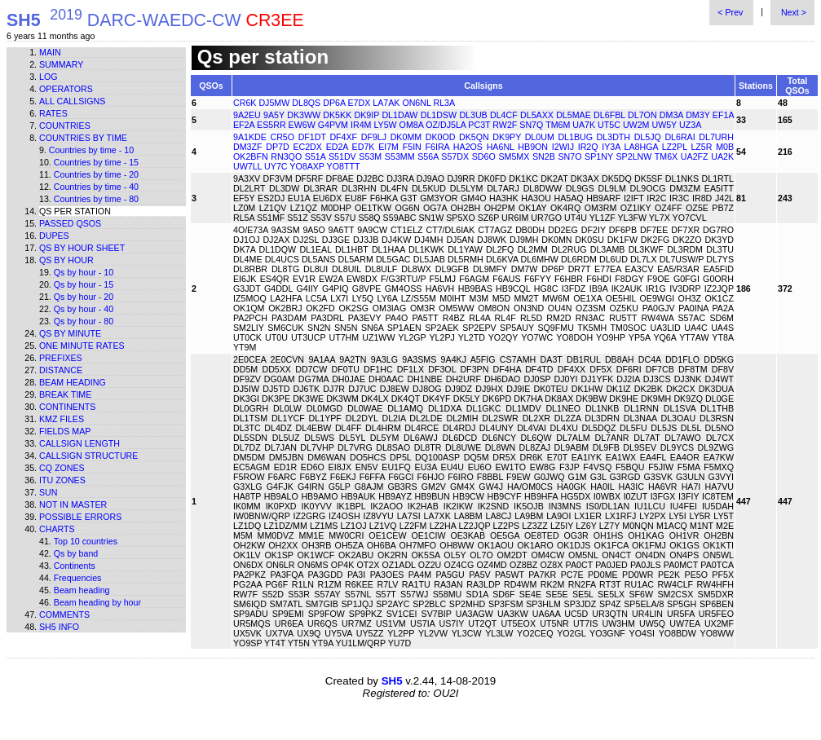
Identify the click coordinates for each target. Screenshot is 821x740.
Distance (60, 370)
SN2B (543, 156)
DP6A (334, 103)
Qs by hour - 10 (83, 272)
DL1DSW (439, 115)
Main (50, 52)
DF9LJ (373, 137)
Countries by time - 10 (91, 150)
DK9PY (506, 137)
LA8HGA (641, 147)
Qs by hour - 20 (83, 297)
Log (48, 76)
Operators (66, 89)
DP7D (277, 147)
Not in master (73, 504)
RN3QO (286, 156)
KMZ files (61, 419)
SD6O (484, 156)
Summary (61, 64)
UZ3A (690, 125)
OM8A (411, 125)
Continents (67, 407)
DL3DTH (613, 137)
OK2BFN (250, 156)
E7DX (358, 103)
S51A (315, 156)
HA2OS (468, 147)
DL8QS (306, 103)
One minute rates (82, 345)
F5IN (412, 147)
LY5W (384, 125)
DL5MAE (573, 115)
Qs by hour (66, 260)
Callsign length (79, 443)
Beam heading (72, 382)
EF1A (723, 115)
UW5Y (664, 125)
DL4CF (504, 115)
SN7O (569, 156)
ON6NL (416, 103)
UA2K (722, 156)
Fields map (64, 431)
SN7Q (531, 125)
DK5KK (337, 115)
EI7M (388, 147)
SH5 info (59, 627)
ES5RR (271, 125)
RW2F (504, 125)
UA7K (583, 125)
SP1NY (599, 156)
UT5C (609, 125)
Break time (65, 394)
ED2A (337, 147)
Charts (57, 529)
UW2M (636, 125)
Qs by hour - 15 (83, 284)
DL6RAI (679, 137)
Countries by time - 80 (96, 199)
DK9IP (367, 115)
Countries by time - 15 (96, 162)
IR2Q (588, 147)
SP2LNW (634, 156)
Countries (64, 125)
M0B (725, 147)
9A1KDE (250, 137)
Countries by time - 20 (96, 174)
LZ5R (701, 147)
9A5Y (274, 115)
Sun (48, 492)
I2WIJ (563, 147)
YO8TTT (343, 166)
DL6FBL (609, 115)
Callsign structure (88, 455)
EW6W (302, 125)
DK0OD (441, 137)
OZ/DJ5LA (446, 125)
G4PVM (333, 125)
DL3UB (473, 115)
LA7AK (386, 103)
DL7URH (716, 137)
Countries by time (83, 138)
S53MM (400, 156)
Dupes (54, 235)
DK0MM (406, 137)
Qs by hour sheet (82, 248)
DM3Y (697, 115)
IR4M (361, 125)
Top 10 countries (85, 541)
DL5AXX (537, 115)
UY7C (275, 166)
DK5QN (474, 137)
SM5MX (513, 156)
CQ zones (62, 468)
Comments (64, 614)
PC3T (479, 125)
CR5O (282, 137)
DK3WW (303, 115)
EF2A (243, 125)
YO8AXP (306, 166)
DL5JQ (647, 137)
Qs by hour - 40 (83, 309)
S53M (370, 156)
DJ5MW (273, 103)
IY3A (611, 147)
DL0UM (539, 137)
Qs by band (76, 553)
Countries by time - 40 (96, 187)
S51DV (342, 156)
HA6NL (500, 147)
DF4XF (343, 137)
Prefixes (60, 358)
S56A (427, 156)
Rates (53, 113)
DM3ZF (248, 147)
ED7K (363, 147)
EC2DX (307, 147)
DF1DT (312, 137)
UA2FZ (694, 156)
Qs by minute (70, 333)
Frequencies (78, 578)
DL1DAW (399, 115)
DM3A (671, 115)
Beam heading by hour (97, 602)
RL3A (444, 103)
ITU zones (62, 480)
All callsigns (72, 101)
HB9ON (533, 147)
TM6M (557, 125)
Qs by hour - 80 (83, 321)
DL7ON (642, 115)
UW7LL (247, 166)
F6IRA (438, 147)
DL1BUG (575, 137)
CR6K (244, 103)
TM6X (666, 156)
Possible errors (80, 517)
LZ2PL (674, 147)
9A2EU (247, 115)
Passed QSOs (70, 223)
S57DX (455, 156)
